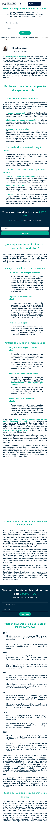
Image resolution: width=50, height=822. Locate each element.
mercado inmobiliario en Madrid (15, 56)
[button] (20, 4)
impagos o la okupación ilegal (15, 430)
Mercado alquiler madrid (25, 38)
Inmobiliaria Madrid (8, 38)
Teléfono (4, 226)
